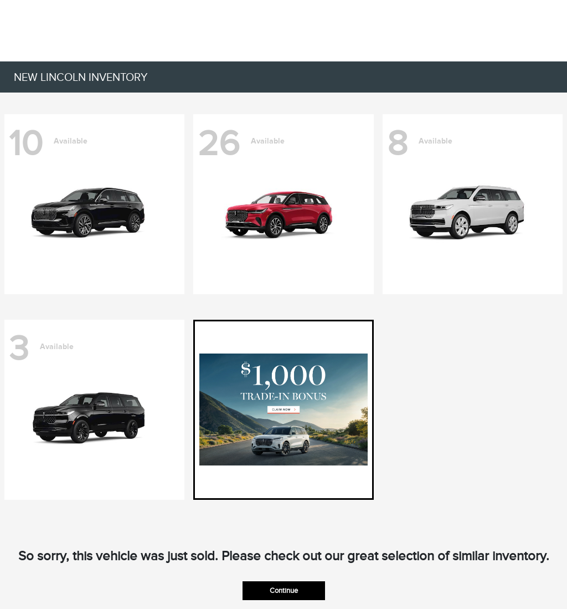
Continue (284, 590)
